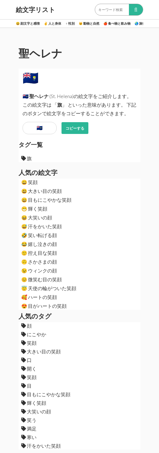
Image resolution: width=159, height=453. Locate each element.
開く (29, 369)
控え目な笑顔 (39, 253)
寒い (29, 437)
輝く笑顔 (34, 209)
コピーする (75, 128)
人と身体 (52, 23)
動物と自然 (89, 23)
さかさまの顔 (39, 262)
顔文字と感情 (28, 23)
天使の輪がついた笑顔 (48, 288)
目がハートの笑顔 (44, 306)
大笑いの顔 (36, 217)
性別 (70, 23)
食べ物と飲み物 (117, 23)
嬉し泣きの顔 (39, 244)
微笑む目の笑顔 (41, 279)
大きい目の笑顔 (41, 191)
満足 (29, 429)
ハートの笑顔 (39, 297)
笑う (29, 420)
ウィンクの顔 (39, 271)
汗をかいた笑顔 (41, 226)
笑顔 (29, 182)
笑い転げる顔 (39, 235)
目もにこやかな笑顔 (46, 200)
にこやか (33, 334)
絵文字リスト (35, 9)
